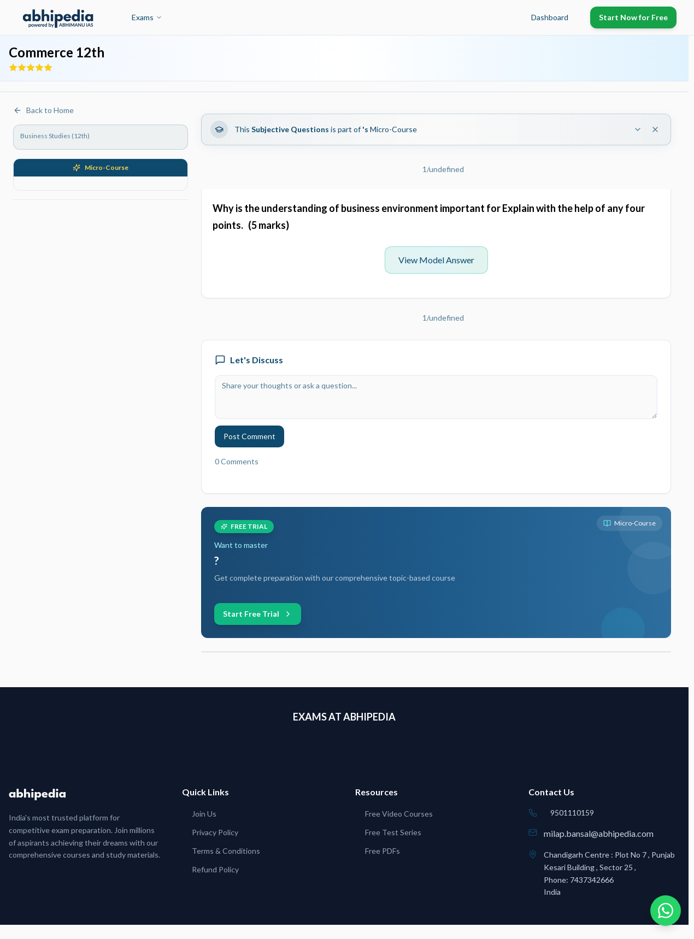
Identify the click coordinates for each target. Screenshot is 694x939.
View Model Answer (436, 260)
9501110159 (572, 812)
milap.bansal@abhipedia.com (599, 833)
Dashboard (549, 17)
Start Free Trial (257, 613)
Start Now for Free (633, 17)
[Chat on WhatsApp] (665, 910)
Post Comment (249, 436)
